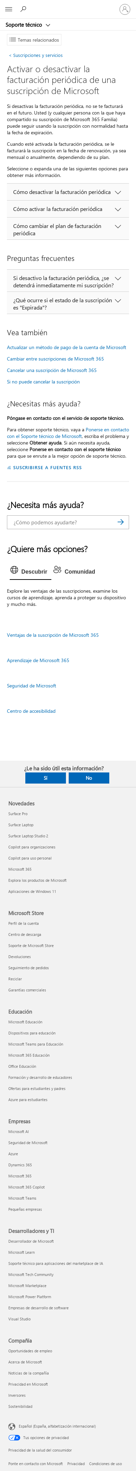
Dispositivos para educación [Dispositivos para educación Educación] (32, 1032)
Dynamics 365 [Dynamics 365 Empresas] (20, 1164)
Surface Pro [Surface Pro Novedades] (17, 813)
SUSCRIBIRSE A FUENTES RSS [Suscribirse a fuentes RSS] (47, 467)
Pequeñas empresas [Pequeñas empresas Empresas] (25, 1209)
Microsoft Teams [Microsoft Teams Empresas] (22, 1198)
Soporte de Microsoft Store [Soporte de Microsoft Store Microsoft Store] (31, 945)
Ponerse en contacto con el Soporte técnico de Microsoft (68, 432)
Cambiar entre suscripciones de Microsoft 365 (55, 358)
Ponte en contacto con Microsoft (35, 1463)
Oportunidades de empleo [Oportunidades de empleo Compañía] (30, 1350)
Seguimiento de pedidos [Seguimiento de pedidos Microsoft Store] (28, 967)
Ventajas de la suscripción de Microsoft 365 (53, 635)
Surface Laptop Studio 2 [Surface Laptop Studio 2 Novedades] (28, 835)
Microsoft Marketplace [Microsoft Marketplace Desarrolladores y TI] (27, 1285)
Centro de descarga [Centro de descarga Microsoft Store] (24, 934)
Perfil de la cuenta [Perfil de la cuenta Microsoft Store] (23, 923)
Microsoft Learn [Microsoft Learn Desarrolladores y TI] (21, 1252)
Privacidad (76, 1463)
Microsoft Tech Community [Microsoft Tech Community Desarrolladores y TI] (30, 1274)
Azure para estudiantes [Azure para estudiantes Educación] (28, 1099)
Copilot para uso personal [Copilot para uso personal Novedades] (30, 858)
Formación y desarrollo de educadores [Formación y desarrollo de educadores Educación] (40, 1077)
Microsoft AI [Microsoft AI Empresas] (18, 1131)
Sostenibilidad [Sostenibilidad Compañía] (20, 1406)
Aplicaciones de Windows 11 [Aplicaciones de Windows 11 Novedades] (32, 891)
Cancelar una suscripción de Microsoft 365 (52, 370)
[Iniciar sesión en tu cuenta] (125, 9)
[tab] (31, 572)
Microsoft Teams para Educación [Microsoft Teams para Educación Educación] (35, 1044)
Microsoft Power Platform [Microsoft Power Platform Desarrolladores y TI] (29, 1296)
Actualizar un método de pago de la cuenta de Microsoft (66, 347)
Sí (45, 778)
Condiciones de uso (105, 1463)
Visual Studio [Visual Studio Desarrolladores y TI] (19, 1318)
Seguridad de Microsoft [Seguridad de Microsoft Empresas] (28, 1142)
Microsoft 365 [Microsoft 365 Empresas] (20, 1175)
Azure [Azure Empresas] (13, 1153)
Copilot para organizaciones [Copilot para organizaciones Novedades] (32, 846)
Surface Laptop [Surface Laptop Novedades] (20, 824)
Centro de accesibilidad (31, 711)
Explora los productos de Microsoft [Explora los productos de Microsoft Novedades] (37, 880)
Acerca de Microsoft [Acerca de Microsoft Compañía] (25, 1361)
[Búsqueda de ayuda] (24, 9)
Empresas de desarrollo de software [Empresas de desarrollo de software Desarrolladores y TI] (38, 1307)
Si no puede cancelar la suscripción (43, 381)
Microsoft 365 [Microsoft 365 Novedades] (20, 869)
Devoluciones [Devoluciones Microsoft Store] (19, 956)
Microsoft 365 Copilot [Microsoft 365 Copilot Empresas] (26, 1187)
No (89, 778)
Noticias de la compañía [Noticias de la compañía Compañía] (28, 1373)
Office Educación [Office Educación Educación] (22, 1066)
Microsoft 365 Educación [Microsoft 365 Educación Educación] (29, 1055)
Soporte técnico (24, 24)
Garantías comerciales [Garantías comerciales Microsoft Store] (27, 989)
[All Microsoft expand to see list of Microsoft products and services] (8, 9)
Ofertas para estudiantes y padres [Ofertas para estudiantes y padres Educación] (37, 1088)
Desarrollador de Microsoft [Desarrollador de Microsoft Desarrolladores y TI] (31, 1241)
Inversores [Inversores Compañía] (17, 1395)
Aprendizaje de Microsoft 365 (38, 660)
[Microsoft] (68, 5)
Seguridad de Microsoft (31, 685)
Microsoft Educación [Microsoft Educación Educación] (25, 1021)
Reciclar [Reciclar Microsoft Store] (15, 978)
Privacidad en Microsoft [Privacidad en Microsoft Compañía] (28, 1384)
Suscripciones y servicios (36, 55)
